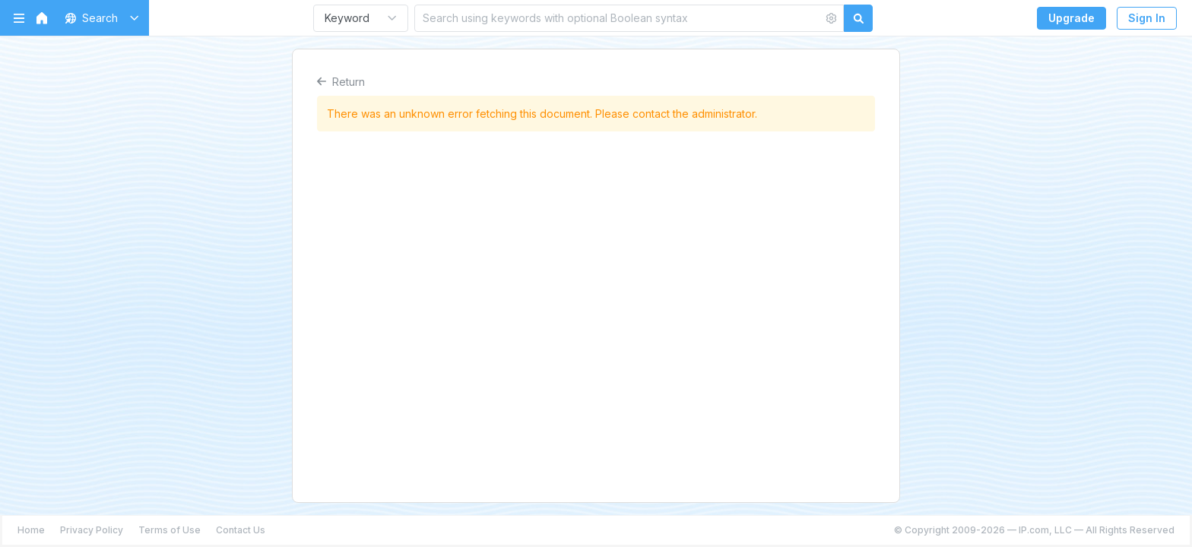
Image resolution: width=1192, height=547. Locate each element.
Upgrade (1071, 17)
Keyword (347, 17)
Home (31, 530)
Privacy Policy (91, 530)
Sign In (1146, 17)
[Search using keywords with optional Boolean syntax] (619, 17)
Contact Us (240, 530)
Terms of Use (169, 530)
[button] (99, 18)
